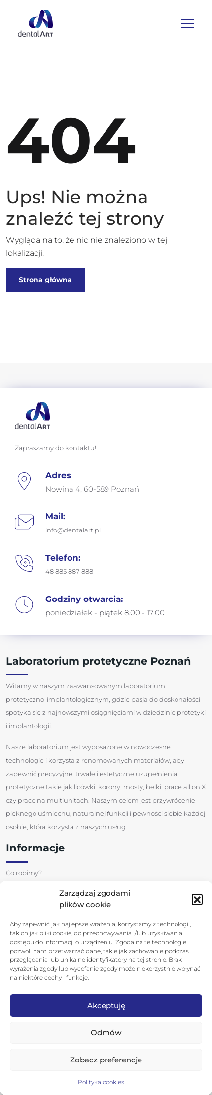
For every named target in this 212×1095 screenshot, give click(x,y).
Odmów (106, 1032)
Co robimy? (24, 873)
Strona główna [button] (45, 279)
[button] (197, 899)
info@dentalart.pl (73, 530)
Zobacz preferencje (106, 1059)
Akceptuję (106, 1005)
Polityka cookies (101, 1082)
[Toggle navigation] (187, 24)
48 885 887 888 (69, 571)
